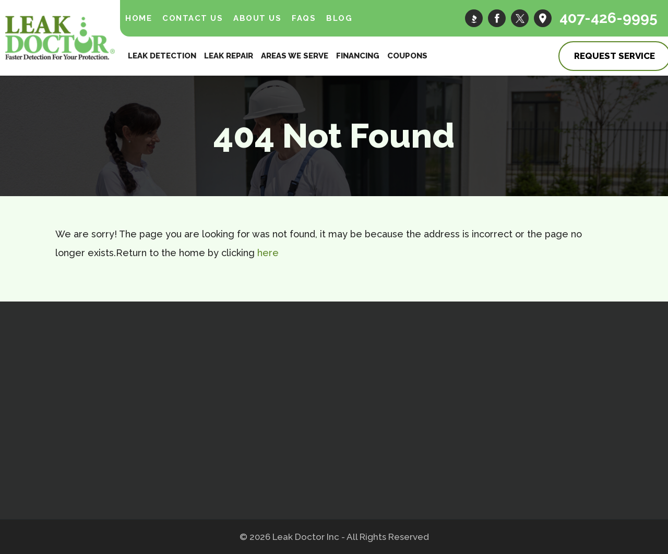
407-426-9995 (608, 18)
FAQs (304, 18)
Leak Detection (162, 56)
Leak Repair (228, 56)
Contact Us (192, 18)
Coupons (407, 56)
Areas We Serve (294, 56)
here (268, 252)
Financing (357, 56)
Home (138, 18)
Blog (339, 18)
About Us (257, 18)
